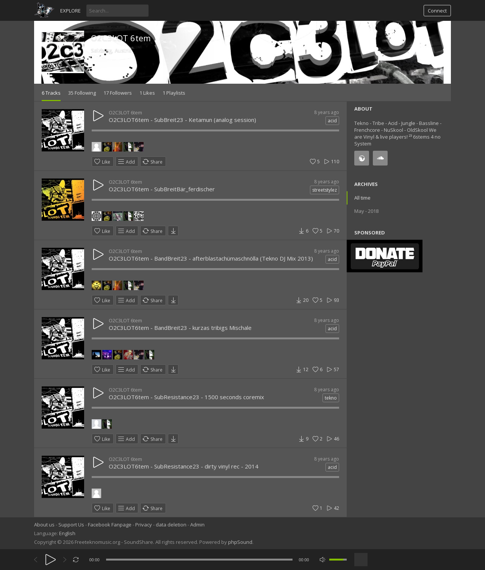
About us (44, 524)
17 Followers (117, 92)
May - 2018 (366, 211)
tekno (331, 398)
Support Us (71, 524)
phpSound (240, 542)
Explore (70, 10)
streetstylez (324, 190)
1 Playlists (174, 92)
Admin (197, 524)
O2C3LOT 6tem (121, 38)
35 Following (82, 92)
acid (332, 120)
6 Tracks (51, 92)
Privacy (143, 524)
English (67, 533)
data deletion (171, 524)
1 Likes (147, 92)
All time (362, 197)
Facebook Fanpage (109, 524)
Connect (437, 10)
